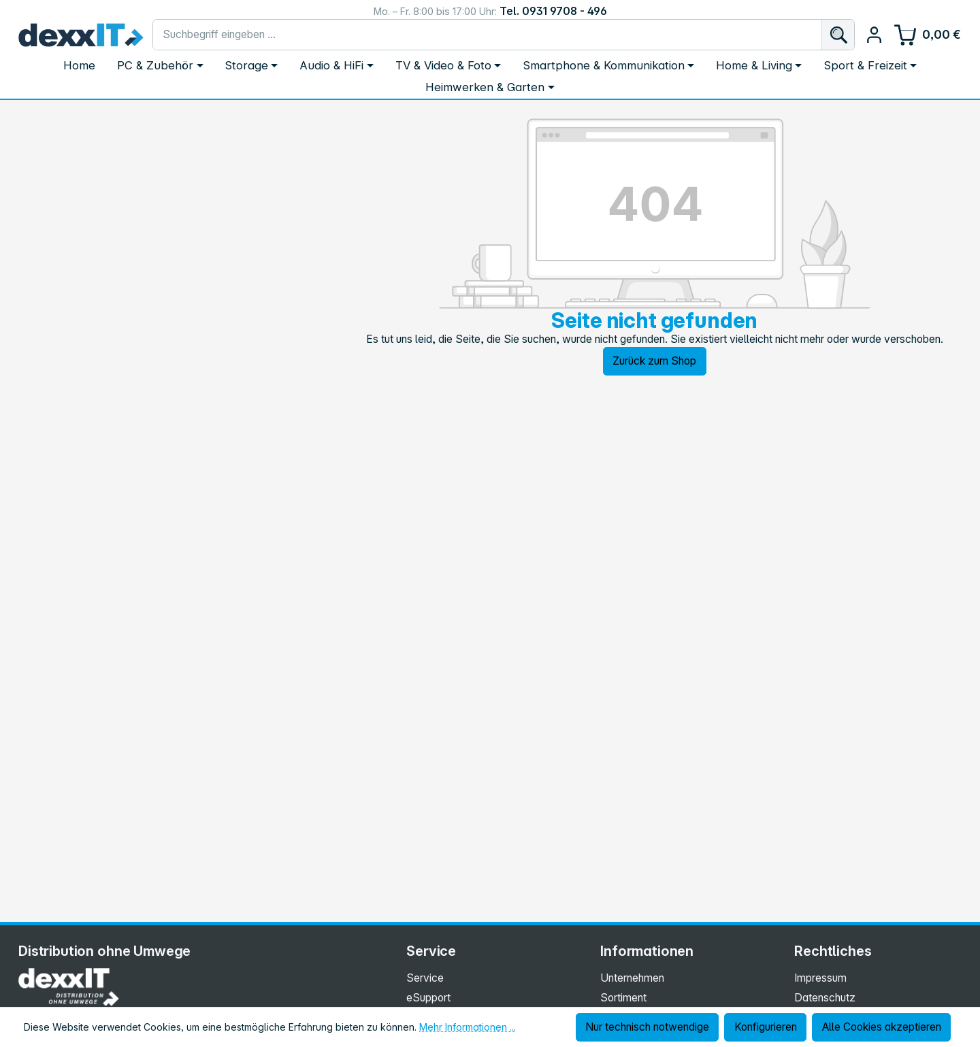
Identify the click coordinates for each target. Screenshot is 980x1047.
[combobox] (487, 35)
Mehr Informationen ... (467, 1027)
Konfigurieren (765, 1026)
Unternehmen (632, 977)
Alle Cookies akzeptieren (881, 1026)
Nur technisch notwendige (647, 1026)
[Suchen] (837, 35)
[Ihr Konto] (874, 34)
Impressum (820, 977)
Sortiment (623, 997)
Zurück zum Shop (654, 360)
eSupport (428, 997)
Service (425, 977)
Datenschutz (824, 997)
